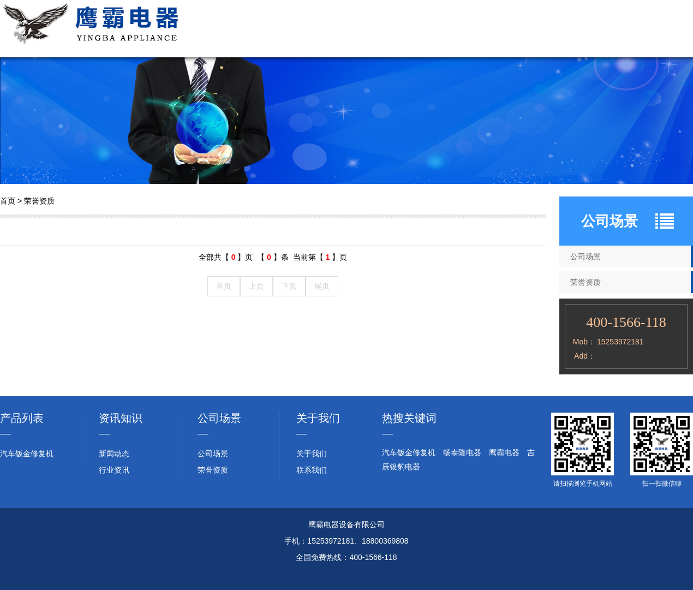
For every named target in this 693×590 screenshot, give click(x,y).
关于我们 (338, 28)
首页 (7, 200)
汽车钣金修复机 (26, 453)
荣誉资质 (502, 28)
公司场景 (447, 28)
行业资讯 (611, 28)
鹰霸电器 (504, 452)
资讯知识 (120, 418)
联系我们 (665, 28)
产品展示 (392, 28)
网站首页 (283, 28)
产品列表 (22, 418)
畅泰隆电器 (462, 452)
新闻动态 (556, 28)
